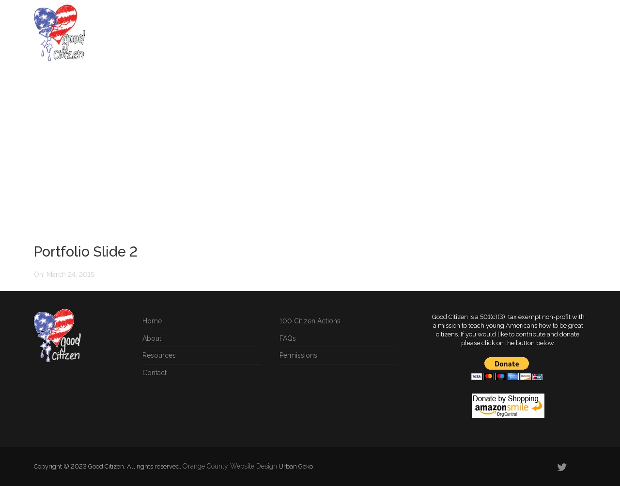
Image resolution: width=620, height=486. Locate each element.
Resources (442, 37)
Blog (518, 37)
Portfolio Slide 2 (86, 251)
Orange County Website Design (230, 466)
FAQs (401, 37)
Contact (154, 373)
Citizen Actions (265, 37)
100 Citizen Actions (310, 321)
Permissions (298, 355)
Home (215, 37)
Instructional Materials (341, 37)
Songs (485, 37)
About (551, 37)
